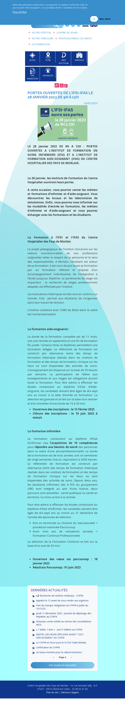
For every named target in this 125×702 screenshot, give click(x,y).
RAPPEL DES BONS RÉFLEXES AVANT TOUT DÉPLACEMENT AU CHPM (60, 639)
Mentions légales (70, 696)
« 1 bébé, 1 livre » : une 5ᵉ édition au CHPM (59, 632)
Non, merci (105, 19)
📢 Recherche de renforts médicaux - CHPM (60, 598)
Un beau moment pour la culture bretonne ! (59, 656)
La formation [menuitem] (41, 46)
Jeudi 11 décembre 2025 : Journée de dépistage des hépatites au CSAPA (64, 618)
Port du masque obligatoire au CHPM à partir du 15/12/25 (62, 609)
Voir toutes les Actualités (62, 669)
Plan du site (52, 696)
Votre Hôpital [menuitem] (41, 35)
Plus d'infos (20, 12)
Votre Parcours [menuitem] (42, 41)
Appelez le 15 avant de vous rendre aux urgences (62, 603)
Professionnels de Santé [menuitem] (75, 41)
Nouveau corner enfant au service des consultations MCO (64, 626)
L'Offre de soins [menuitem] (67, 35)
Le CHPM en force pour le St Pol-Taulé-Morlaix (61, 646)
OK (94, 18)
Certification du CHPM (48, 651)
